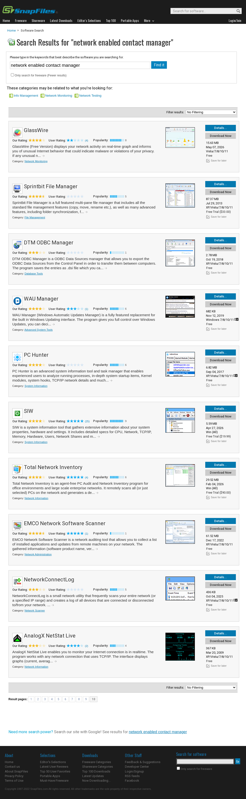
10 (93, 699)
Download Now (221, 136)
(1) (86, 309)
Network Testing (90, 95)
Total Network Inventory (53, 467)
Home (11, 30)
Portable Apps (50, 776)
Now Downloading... (96, 780)
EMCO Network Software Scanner (64, 523)
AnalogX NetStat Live (49, 636)
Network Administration (38, 554)
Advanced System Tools (38, 329)
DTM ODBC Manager (48, 243)
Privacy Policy (14, 776)
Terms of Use (14, 780)
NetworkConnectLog (49, 580)
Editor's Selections (53, 762)
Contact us (12, 766)
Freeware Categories (96, 762)
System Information (36, 385)
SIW (28, 411)
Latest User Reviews (54, 766)
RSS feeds (132, 776)
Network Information (36, 498)
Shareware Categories (97, 766)
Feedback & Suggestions (142, 762)
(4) (86, 140)
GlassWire (36, 130)
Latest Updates (93, 776)
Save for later (218, 160)
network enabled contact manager (158, 732)
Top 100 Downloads (96, 771)
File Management (35, 217)
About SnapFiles (16, 771)
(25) (87, 421)
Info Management (26, 95)
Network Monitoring (58, 95)
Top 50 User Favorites (55, 771)
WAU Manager (41, 299)
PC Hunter (36, 355)
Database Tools (34, 273)
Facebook (132, 780)
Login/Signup (134, 771)
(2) (86, 646)
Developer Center (137, 766)
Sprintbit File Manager (50, 186)
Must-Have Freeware (54, 780)
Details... (220, 128)
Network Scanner (35, 610)
